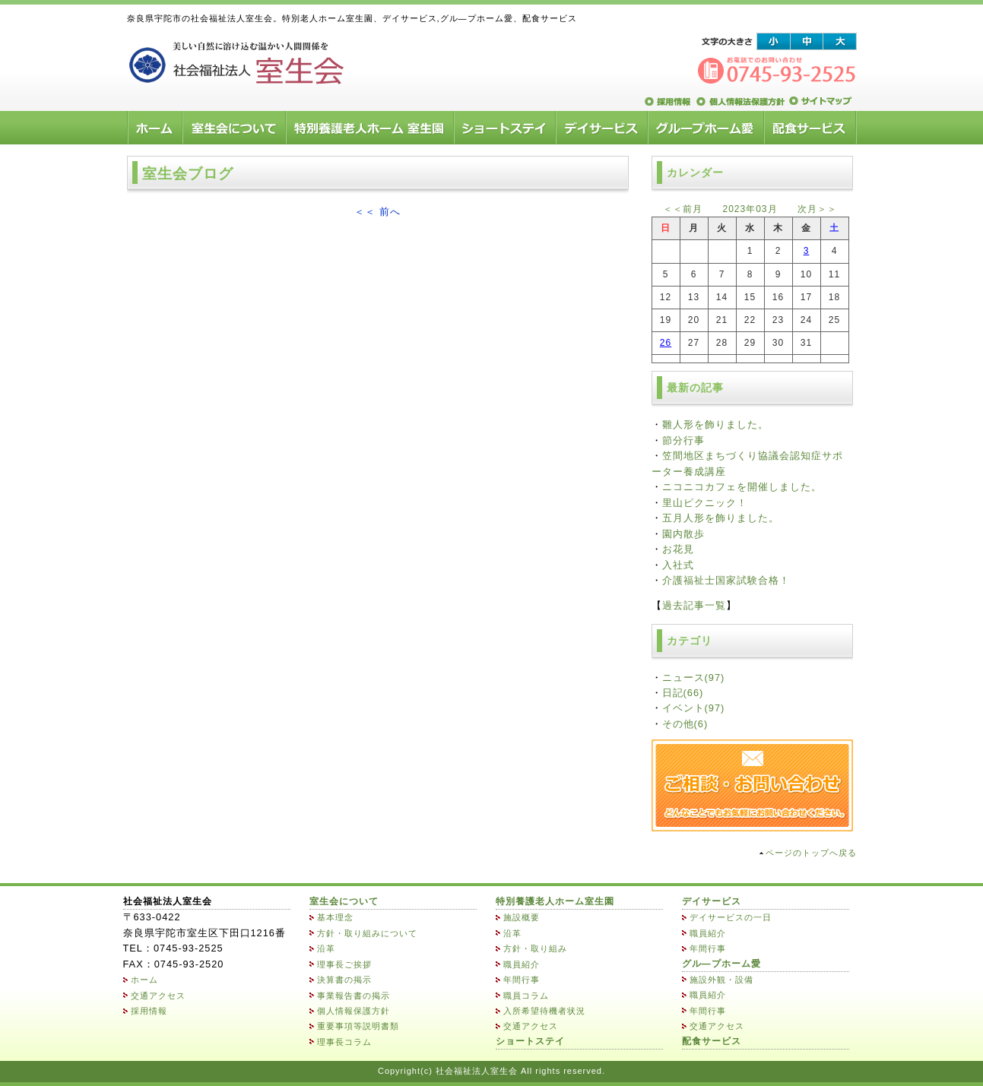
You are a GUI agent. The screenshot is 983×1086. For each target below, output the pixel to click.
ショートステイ (530, 1041)
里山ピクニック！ (704, 502)
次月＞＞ (817, 209)
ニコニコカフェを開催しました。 (742, 486)
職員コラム (526, 995)
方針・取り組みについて (367, 933)
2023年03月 (749, 209)
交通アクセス (158, 995)
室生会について (344, 901)
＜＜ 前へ (377, 211)
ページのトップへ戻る (811, 852)
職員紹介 (521, 964)
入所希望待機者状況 (544, 1010)
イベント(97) (693, 708)
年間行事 (521, 979)
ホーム (144, 979)
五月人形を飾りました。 (720, 518)
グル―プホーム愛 (721, 963)
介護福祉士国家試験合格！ (726, 580)
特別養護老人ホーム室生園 (555, 901)
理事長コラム (344, 1041)
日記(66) (683, 692)
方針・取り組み (535, 948)
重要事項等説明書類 (358, 1026)
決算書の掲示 (344, 979)
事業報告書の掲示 (353, 995)
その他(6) (685, 724)
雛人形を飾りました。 (715, 424)
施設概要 (521, 917)
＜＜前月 (682, 209)
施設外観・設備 (721, 979)
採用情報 (149, 1010)
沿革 (326, 948)
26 (665, 342)
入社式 (678, 565)
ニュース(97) (693, 677)
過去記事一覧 (694, 605)
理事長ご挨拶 (344, 964)
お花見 (678, 549)
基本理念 (335, 917)
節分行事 (683, 440)
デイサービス (711, 901)
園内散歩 (683, 534)
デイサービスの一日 (731, 917)
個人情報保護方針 (353, 1010)
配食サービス (711, 1041)
